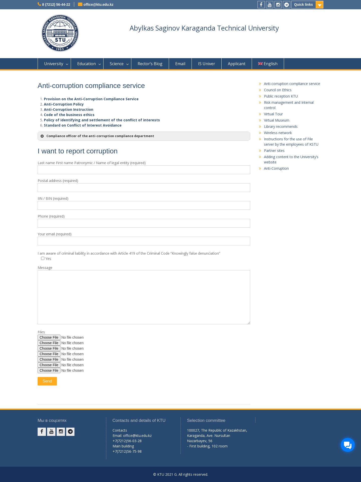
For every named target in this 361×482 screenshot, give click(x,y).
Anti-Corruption (276, 168)
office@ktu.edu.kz (98, 5)
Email (180, 63)
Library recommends (281, 126)
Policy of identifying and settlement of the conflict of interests (102, 120)
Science (117, 63)
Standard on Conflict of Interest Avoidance (83, 125)
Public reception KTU (281, 96)
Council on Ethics (278, 89)
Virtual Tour (273, 114)
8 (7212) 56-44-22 (56, 5)
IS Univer (206, 63)
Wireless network (278, 132)
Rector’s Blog (150, 63)
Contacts (120, 430)
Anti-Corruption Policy (64, 104)
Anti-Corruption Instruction (68, 109)
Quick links (303, 5)
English (268, 63)
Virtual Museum (276, 120)
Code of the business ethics (69, 114)
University (53, 63)
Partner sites (274, 150)
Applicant (236, 63)
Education (86, 63)
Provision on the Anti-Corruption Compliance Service (91, 99)
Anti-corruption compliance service (292, 83)
